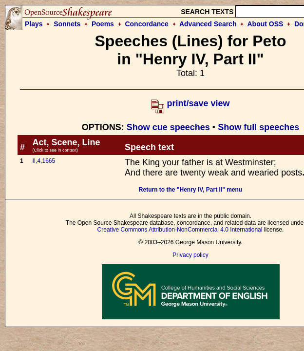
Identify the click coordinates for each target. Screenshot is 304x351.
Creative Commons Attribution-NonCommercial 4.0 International (180, 229)
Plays (34, 24)
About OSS (265, 24)
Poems (103, 24)
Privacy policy (190, 255)
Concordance (146, 24)
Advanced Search (208, 24)
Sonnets (67, 24)
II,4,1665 (43, 160)
